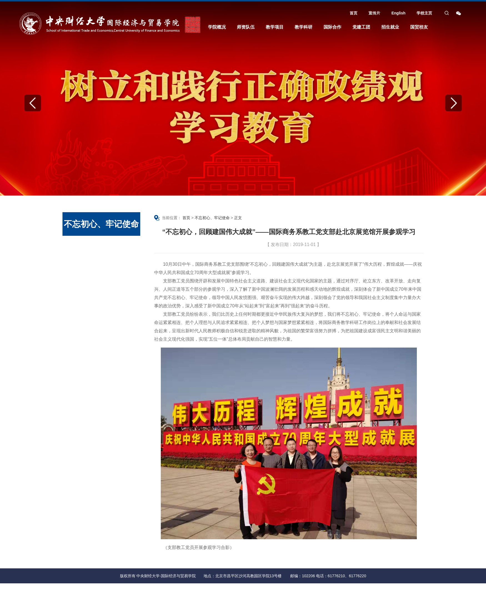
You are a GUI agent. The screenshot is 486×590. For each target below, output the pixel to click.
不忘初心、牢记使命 (212, 218)
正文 (238, 218)
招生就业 (390, 27)
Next (453, 103)
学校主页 (424, 13)
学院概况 (217, 27)
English (398, 13)
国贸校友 (419, 27)
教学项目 (275, 27)
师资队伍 (246, 27)
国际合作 (332, 27)
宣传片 (374, 13)
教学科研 (303, 27)
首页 (353, 13)
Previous (32, 103)
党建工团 (361, 27)
